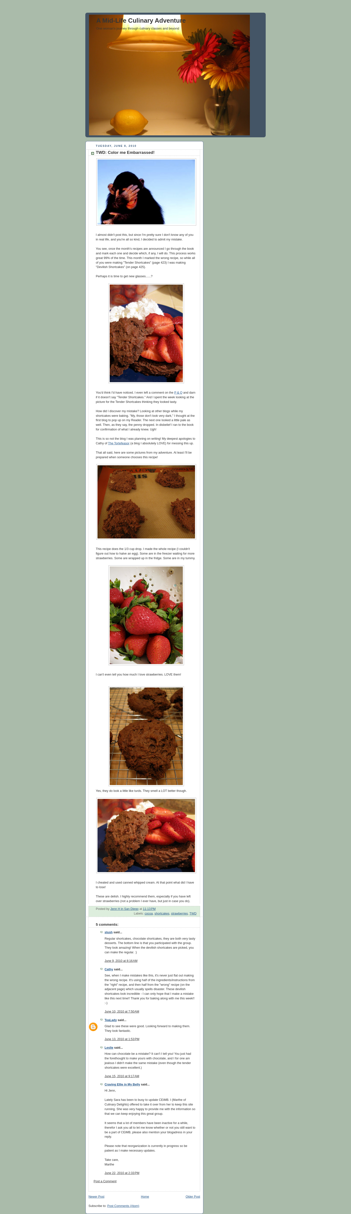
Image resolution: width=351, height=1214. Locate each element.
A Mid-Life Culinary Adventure (141, 20)
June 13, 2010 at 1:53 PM (122, 1039)
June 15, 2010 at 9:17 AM (122, 1076)
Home (145, 1196)
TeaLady (111, 1020)
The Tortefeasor (118, 443)
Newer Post (96, 1196)
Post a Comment (105, 1181)
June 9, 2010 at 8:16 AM (121, 961)
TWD (192, 913)
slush (109, 932)
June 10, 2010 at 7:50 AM (122, 1011)
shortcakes (162, 913)
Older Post (192, 1196)
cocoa (149, 913)
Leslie (109, 1047)
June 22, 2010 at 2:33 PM (122, 1173)
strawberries (179, 913)
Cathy (109, 969)
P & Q (178, 392)
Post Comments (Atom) (123, 1206)
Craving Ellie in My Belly (122, 1084)
